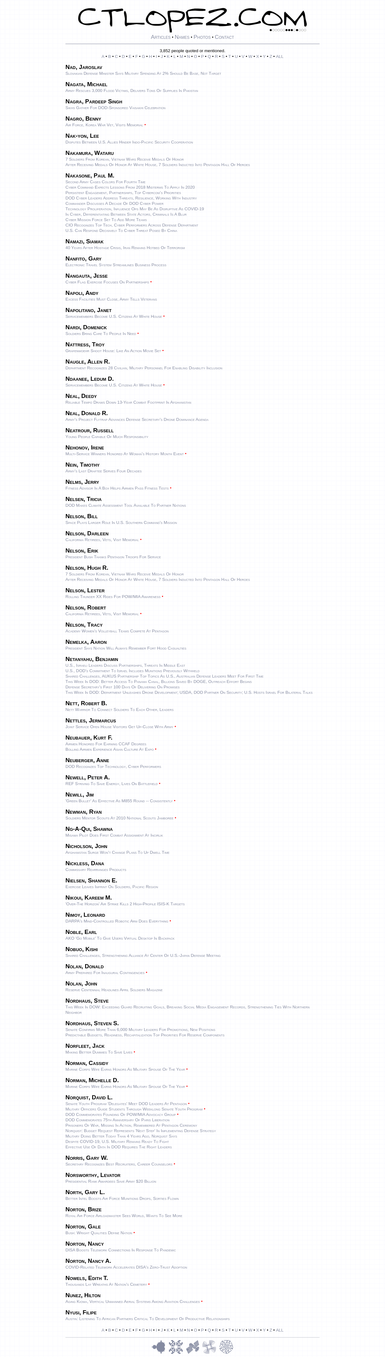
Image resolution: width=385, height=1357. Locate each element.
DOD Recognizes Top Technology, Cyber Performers (113, 766)
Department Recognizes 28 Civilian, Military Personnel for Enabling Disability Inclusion (143, 367)
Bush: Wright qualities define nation (98, 1232)
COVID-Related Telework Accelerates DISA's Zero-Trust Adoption (126, 1267)
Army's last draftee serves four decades (103, 471)
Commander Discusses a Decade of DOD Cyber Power (114, 203)
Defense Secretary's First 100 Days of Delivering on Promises (122, 687)
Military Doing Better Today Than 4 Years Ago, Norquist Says (121, 1136)
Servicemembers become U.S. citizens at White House (113, 316)
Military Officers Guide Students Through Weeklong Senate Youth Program (134, 1109)
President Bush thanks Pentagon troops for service (113, 556)
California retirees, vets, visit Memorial (102, 539)
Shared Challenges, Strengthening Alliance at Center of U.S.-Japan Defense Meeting (142, 955)
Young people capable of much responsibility (106, 436)
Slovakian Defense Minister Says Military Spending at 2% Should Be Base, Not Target (143, 73)
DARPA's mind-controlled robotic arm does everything (116, 921)
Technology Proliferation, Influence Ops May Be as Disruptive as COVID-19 (134, 208)
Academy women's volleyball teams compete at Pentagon (117, 631)
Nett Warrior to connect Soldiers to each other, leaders (119, 709)
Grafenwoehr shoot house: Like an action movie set (113, 350)
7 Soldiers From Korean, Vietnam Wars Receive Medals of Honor (124, 159)
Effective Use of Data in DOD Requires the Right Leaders (118, 1147)
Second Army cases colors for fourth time (105, 181)
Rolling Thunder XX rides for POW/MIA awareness (112, 596)
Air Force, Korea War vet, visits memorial (104, 124)
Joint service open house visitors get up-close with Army (119, 726)
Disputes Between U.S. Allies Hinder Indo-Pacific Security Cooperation (129, 142)
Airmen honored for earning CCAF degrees (105, 743)
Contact (224, 37)
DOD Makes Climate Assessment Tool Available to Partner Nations (125, 505)
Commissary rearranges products (95, 869)
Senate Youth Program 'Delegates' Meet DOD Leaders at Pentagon (126, 1103)
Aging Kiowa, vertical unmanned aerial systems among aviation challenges (132, 1301)
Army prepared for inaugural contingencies (105, 972)
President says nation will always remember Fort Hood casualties (125, 648)
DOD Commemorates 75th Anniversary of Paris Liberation (117, 1119)
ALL (280, 56)
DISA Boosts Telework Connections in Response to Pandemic (120, 1250)
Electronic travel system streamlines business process (115, 264)
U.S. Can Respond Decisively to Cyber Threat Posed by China (121, 230)
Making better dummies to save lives (98, 1052)
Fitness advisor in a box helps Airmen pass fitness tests (117, 488)
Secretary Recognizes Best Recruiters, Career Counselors (118, 1164)
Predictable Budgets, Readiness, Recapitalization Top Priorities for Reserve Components (145, 1035)
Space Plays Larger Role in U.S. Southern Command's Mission (121, 522)
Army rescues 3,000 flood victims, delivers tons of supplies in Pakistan (131, 90)
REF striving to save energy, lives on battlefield (111, 783)
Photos (202, 37)
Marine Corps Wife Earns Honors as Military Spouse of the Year (125, 1069)
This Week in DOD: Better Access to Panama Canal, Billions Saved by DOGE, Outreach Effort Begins (158, 681)
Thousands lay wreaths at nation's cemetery (106, 1284)
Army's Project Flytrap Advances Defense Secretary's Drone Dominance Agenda (137, 419)
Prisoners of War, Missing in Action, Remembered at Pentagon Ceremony (131, 1125)
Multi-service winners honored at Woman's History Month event (124, 453)
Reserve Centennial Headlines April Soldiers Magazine (114, 989)
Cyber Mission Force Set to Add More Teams (106, 219)
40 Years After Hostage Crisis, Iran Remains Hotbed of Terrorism (125, 247)
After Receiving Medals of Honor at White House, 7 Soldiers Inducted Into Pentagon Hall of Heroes (157, 164)
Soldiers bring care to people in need (100, 333)
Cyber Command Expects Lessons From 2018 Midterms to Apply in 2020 (130, 187)
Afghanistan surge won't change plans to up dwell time (117, 852)
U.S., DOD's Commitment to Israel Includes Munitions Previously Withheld (132, 670)
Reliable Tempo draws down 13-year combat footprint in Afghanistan (128, 402)
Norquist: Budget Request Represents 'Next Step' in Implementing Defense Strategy (140, 1130)
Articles (161, 37)
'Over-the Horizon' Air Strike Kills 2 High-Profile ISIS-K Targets (125, 903)
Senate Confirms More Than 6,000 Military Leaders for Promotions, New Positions (140, 1029)
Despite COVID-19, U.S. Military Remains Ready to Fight (117, 1141)
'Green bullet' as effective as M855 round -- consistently (119, 800)
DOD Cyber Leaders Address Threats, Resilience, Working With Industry (131, 198)
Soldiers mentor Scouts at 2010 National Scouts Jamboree (119, 818)
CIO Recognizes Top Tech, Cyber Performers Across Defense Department (131, 225)
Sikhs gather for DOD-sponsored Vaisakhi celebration (115, 107)
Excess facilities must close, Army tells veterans (111, 299)
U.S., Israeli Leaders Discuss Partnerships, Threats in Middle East (125, 665)
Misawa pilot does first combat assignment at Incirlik (114, 835)
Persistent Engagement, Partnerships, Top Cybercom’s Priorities (123, 192)
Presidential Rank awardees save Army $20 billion (110, 1181)
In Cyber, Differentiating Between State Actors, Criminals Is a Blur (126, 214)
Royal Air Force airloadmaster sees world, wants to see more (123, 1215)
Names (182, 37)
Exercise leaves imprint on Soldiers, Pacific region (111, 886)
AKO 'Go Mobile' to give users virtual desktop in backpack (120, 938)
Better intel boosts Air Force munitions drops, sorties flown (122, 1198)
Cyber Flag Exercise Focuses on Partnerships (107, 282)
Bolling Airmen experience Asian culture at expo (109, 749)
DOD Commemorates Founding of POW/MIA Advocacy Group (120, 1114)
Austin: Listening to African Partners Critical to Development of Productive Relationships (147, 1318)
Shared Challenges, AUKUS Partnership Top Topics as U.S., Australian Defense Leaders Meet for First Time (164, 676)
